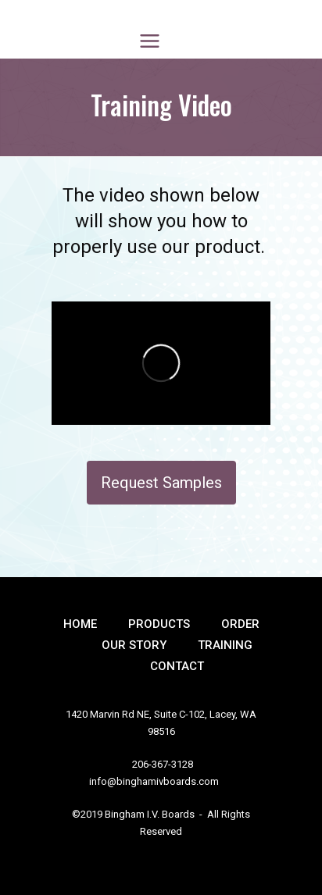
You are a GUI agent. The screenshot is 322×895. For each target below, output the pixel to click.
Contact (177, 666)
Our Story (134, 645)
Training (225, 645)
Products (159, 624)
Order (240, 624)
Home (80, 624)
